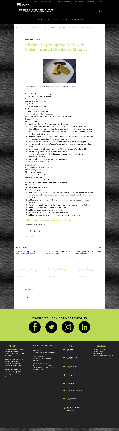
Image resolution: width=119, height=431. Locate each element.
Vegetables (36, 27)
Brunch (27, 27)
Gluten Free (72, 27)
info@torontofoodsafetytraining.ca (103, 355)
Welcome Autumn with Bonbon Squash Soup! (27, 270)
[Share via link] (40, 231)
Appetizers (90, 27)
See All (101, 247)
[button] (100, 10)
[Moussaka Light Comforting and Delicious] (89, 258)
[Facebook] (35, 327)
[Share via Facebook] (26, 231)
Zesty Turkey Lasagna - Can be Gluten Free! (57, 270)
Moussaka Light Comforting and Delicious (89, 270)
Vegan (82, 27)
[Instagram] (68, 327)
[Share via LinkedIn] (35, 231)
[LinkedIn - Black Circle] (84, 327)
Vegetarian (61, 27)
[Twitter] (51, 327)
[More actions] (93, 40)
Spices (53, 27)
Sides (45, 27)
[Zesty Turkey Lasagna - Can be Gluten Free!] (59, 258)
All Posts (18, 27)
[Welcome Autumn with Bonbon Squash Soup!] (29, 258)
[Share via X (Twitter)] (30, 231)
